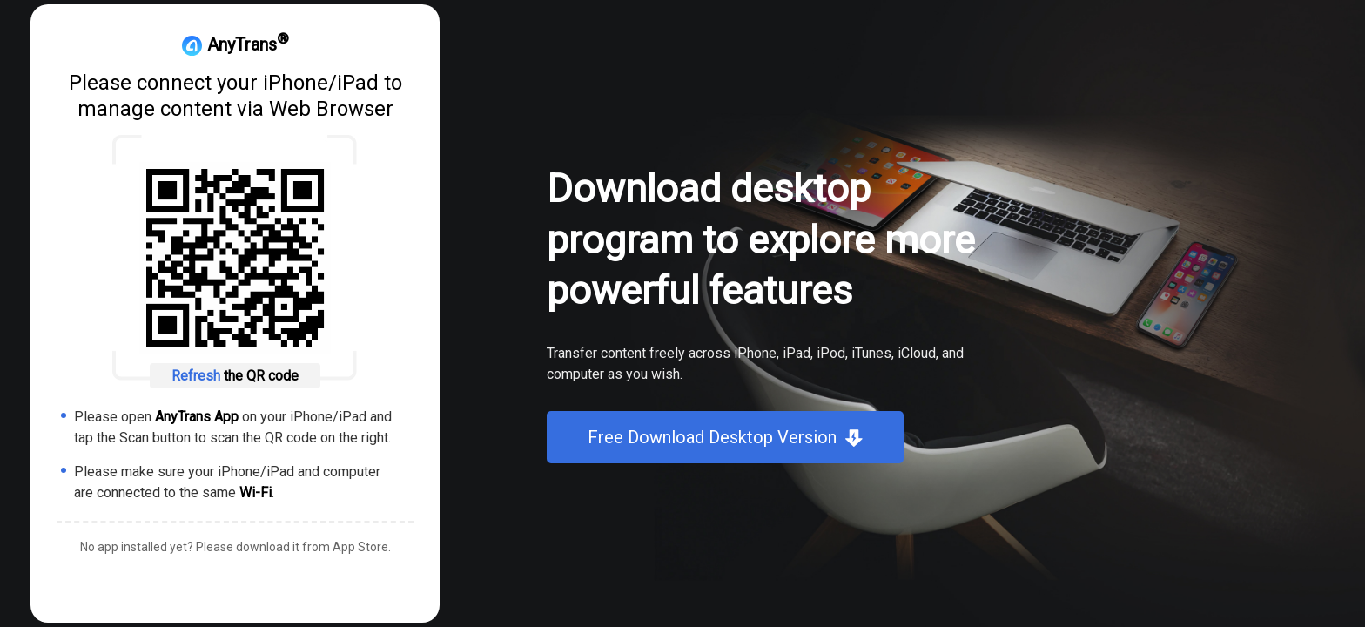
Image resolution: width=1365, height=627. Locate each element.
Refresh (197, 375)
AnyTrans (235, 44)
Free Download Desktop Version (712, 437)
